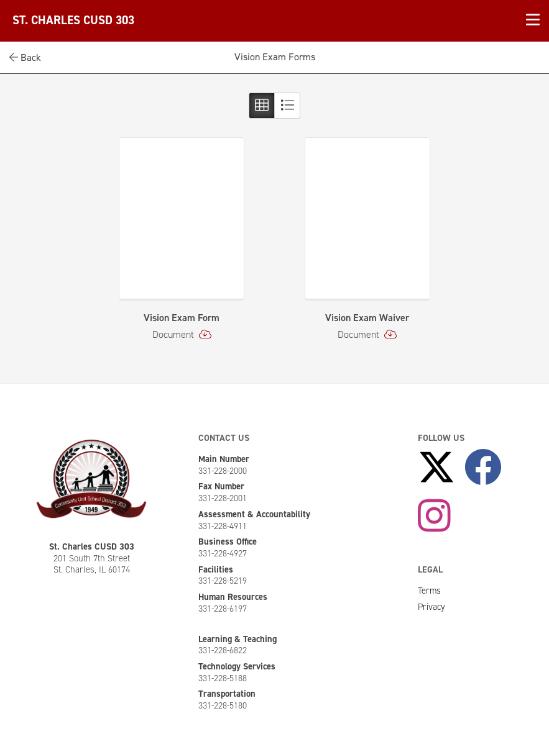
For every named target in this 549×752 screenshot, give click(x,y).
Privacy (431, 606)
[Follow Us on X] (436, 468)
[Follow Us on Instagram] (434, 516)
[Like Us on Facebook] (483, 468)
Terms (429, 590)
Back (25, 57)
